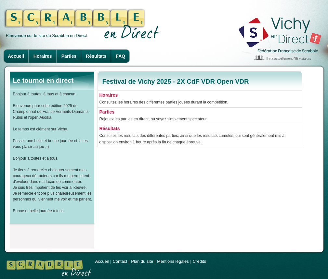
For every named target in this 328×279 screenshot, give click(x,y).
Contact (119, 261)
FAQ (120, 56)
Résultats (96, 56)
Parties (69, 56)
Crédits (199, 261)
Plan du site (142, 261)
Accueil (16, 56)
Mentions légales (173, 261)
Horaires (42, 56)
